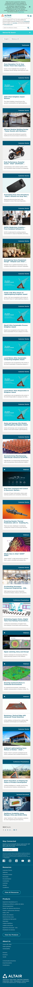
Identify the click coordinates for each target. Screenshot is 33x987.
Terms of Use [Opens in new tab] (6, 979)
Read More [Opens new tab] (21, 11)
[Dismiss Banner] (29, 7)
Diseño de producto (8, 914)
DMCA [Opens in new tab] (11, 981)
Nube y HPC (6, 912)
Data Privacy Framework (22, 979)
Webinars (5, 872)
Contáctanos (6, 965)
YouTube (15, 23)
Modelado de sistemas (9, 929)
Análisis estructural (8, 925)
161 (14, 830)
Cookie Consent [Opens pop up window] (25, 981)
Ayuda (4, 956)
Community (26, 21)
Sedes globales (7, 946)
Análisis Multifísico (8, 923)
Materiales (5, 921)
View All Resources (12, 892)
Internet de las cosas (8, 917)
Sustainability (6, 948)
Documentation (7, 878)
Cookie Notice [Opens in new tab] (6, 981)
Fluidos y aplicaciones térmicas (11, 910)
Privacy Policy (6, 857)
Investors (5, 954)
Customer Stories (7, 870)
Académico (6, 887)
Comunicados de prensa (9, 960)
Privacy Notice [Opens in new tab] (13, 979)
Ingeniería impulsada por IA (10, 902)
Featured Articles (7, 874)
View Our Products (11, 935)
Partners (5, 952)
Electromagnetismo (8, 906)
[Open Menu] (30, 16)
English (6, 39)
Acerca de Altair (7, 944)
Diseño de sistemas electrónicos (11, 908)
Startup (5, 885)
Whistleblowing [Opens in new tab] (17, 981)
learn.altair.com (8, 24)
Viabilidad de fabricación (9, 919)
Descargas (5, 876)
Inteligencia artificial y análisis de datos (13, 904)
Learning (5, 883)
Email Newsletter (7, 963)
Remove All (15, 39)
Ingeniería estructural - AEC (10, 927)
